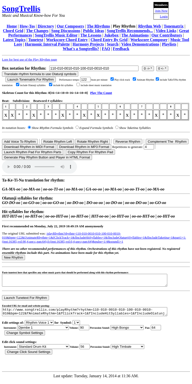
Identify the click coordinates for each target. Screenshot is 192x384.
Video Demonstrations (140, 44)
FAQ (106, 49)
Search (112, 44)
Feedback (121, 49)
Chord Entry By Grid (109, 40)
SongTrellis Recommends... (130, 31)
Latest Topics (14, 40)
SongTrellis (21, 8)
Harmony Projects (88, 44)
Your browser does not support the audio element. (39, 166)
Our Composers (70, 26)
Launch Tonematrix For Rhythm (31, 79)
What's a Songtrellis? (81, 49)
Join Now (161, 11)
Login (164, 16)
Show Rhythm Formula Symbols (52, 128)
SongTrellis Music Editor (56, 35)
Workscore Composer (149, 40)
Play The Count (101, 93)
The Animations (135, 35)
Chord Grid (13, 31)
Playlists (169, 44)
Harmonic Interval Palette (47, 44)
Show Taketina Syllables (135, 128)
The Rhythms (98, 26)
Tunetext (35, 40)
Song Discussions (65, 31)
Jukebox (111, 35)
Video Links (166, 31)
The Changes (37, 31)
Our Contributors (167, 35)
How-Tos (27, 26)
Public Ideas (93, 31)
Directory (46, 26)
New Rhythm (13, 257)
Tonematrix (174, 26)
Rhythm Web (149, 26)
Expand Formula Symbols (96, 128)
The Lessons (90, 35)
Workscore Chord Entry (67, 40)
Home (12, 26)
